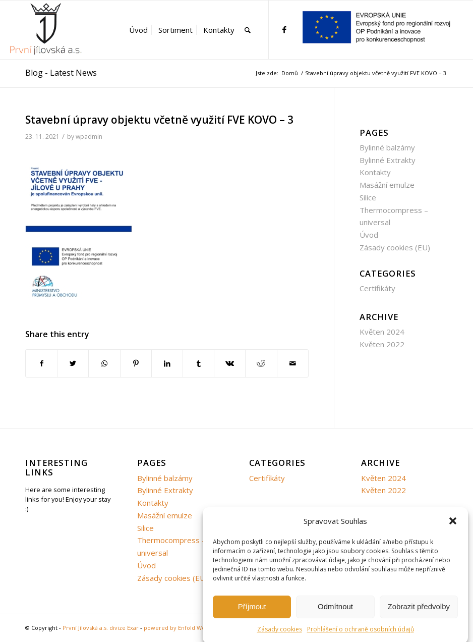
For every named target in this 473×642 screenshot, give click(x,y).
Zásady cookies (279, 634)
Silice (368, 197)
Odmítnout (335, 612)
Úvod (369, 235)
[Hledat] (248, 30)
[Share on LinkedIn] (167, 364)
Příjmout (252, 612)
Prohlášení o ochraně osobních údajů (360, 634)
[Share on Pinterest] (136, 364)
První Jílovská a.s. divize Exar (101, 627)
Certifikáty (377, 288)
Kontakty (375, 172)
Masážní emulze (387, 185)
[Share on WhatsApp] (104, 364)
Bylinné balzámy (387, 147)
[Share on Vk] (229, 364)
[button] (453, 526)
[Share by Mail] (292, 364)
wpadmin (89, 136)
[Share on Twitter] (72, 364)
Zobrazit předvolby (419, 612)
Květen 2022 (382, 344)
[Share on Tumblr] (198, 364)
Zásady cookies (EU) (395, 247)
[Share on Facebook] (41, 364)
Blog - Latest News (61, 72)
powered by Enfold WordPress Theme (195, 627)
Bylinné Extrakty (388, 160)
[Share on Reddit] (261, 364)
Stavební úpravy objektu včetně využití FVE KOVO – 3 (159, 120)
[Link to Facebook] (284, 29)
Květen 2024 (382, 332)
